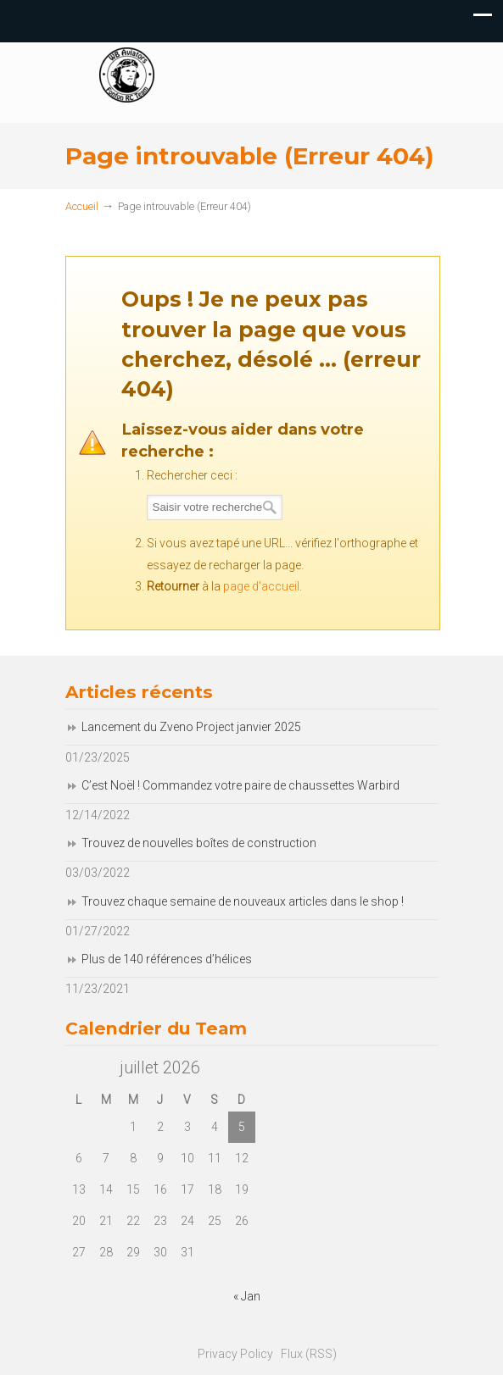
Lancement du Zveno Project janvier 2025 (191, 727)
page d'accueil (261, 586)
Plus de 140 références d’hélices (166, 959)
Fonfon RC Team (302, 83)
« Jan (246, 1296)
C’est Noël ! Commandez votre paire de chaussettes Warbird (240, 785)
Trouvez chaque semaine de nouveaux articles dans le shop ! (242, 901)
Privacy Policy (235, 1354)
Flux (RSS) (309, 1354)
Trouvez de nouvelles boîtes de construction (198, 843)
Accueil (81, 206)
